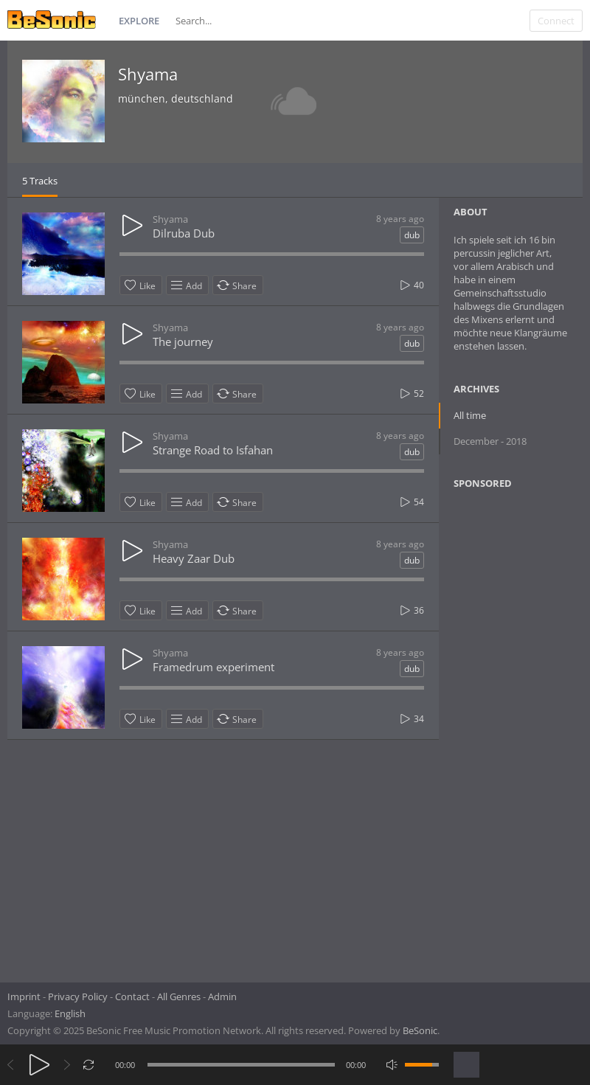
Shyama (148, 74)
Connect (556, 20)
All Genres (179, 996)
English (70, 1013)
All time (470, 415)
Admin (222, 996)
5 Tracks (40, 180)
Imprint (24, 996)
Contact (132, 996)
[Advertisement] (520, 731)
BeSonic (420, 1030)
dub (412, 235)
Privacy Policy (78, 996)
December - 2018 (490, 441)
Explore (139, 20)
